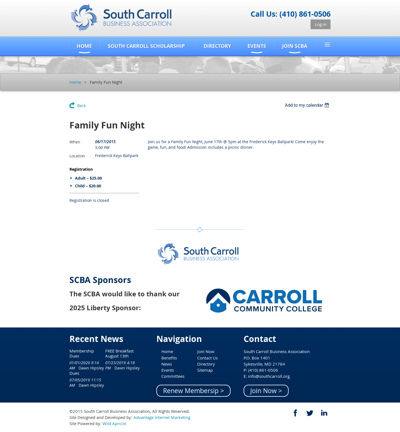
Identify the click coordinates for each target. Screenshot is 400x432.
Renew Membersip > (193, 390)
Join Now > (266, 390)
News (166, 364)
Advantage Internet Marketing (161, 417)
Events (167, 370)
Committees (172, 376)
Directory (206, 364)
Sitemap (205, 370)
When (74, 142)
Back (81, 105)
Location (77, 155)
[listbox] (308, 105)
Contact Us (207, 358)
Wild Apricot (114, 423)
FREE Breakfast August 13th (119, 353)
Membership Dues (81, 353)
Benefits (169, 358)
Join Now (205, 351)
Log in (320, 24)
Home (75, 82)
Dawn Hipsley (91, 368)
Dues (74, 373)
